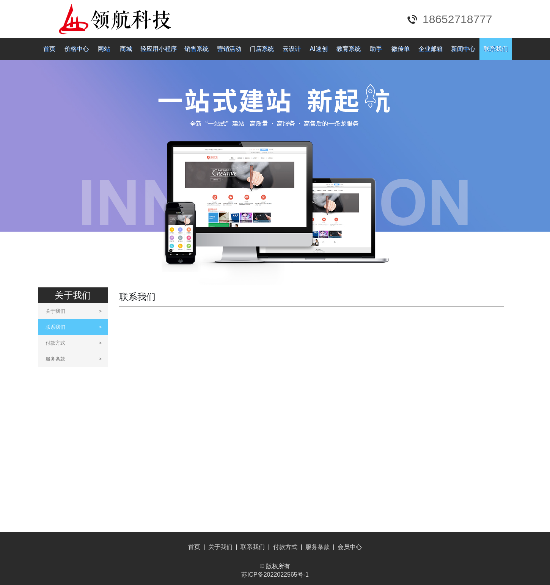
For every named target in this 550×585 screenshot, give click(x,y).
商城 (126, 48)
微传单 (400, 48)
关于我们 (74, 311)
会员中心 (350, 547)
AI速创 (318, 48)
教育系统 (348, 48)
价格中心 (76, 48)
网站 (104, 48)
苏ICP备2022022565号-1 (275, 574)
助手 (376, 48)
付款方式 (74, 343)
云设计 (292, 48)
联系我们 (496, 48)
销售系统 (196, 48)
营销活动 (229, 48)
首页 (49, 48)
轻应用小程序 (158, 48)
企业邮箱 (430, 48)
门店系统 (262, 48)
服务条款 (74, 359)
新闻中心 (463, 48)
